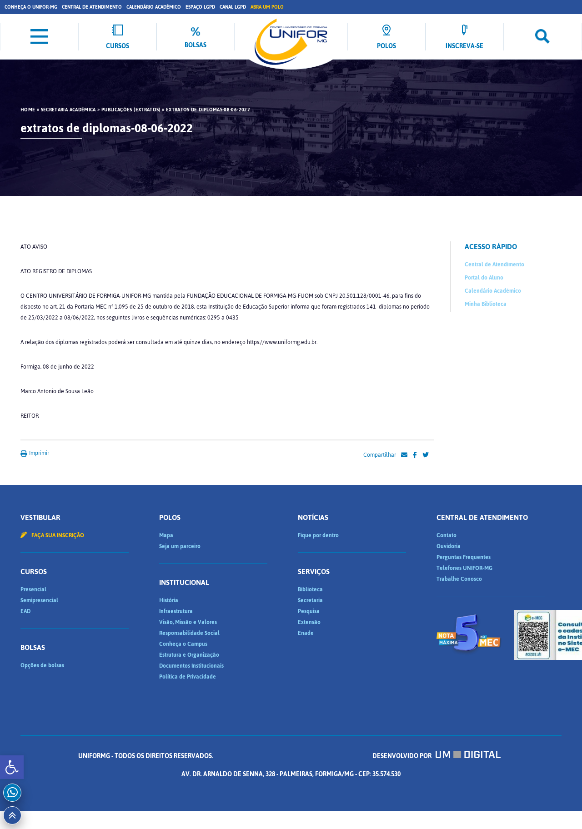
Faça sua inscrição (52, 535)
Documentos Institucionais (191, 665)
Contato (446, 535)
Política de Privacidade (187, 676)
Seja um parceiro (180, 546)
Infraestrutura (176, 611)
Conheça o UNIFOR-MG (31, 7)
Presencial (33, 589)
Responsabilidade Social (189, 633)
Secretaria (310, 600)
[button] (12, 767)
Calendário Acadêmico (153, 7)
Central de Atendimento (92, 7)
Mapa (166, 535)
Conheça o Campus (183, 644)
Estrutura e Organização (189, 654)
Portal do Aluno (484, 277)
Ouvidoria (448, 546)
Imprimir (34, 453)
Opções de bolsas (42, 665)
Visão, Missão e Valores (188, 622)
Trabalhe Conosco (459, 579)
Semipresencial (39, 600)
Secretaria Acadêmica (68, 110)
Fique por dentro (318, 535)
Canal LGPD (233, 7)
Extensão (309, 622)
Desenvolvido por (436, 756)
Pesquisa (309, 611)
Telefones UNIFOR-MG (464, 568)
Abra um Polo (267, 7)
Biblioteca (310, 589)
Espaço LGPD (200, 7)
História (168, 600)
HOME (27, 110)
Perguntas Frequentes (463, 557)
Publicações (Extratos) (131, 110)
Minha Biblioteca (486, 304)
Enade (306, 633)
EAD (25, 611)
